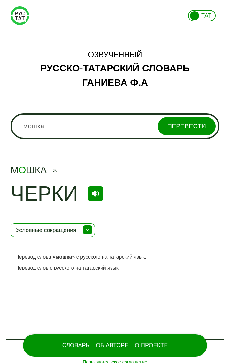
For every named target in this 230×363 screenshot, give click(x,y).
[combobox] (115, 126)
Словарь (75, 345)
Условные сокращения (46, 230)
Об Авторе (112, 345)
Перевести (186, 126)
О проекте (151, 345)
